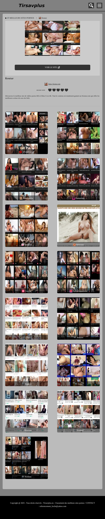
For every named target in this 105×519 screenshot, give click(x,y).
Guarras (26, 291)
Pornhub (26, 476)
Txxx (26, 337)
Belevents (78, 244)
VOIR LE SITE (52, 66)
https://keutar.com (54, 84)
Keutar (43, 18)
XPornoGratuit (26, 152)
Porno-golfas (26, 198)
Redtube (78, 337)
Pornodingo (78, 198)
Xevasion (26, 244)
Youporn (26, 384)
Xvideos (78, 430)
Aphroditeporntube (78, 291)
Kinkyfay (78, 152)
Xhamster (26, 430)
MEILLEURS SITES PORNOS (20, 18)
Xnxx (78, 384)
